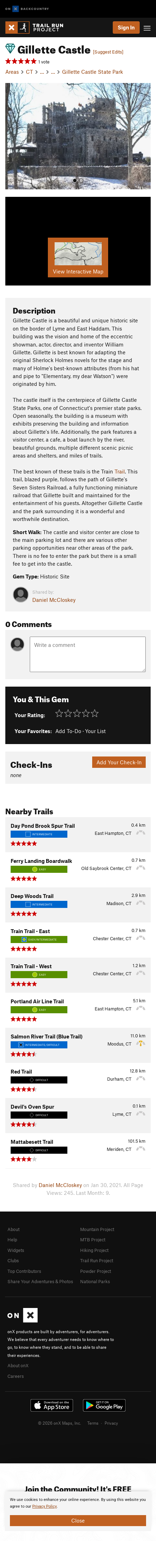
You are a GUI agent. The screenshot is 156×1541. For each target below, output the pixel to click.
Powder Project (95, 1271)
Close (78, 1520)
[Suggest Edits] (108, 52)
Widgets (15, 1250)
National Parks (95, 1281)
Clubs (13, 1260)
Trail (120, 471)
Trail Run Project (96, 1260)
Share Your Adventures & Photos (40, 1281)
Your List (95, 731)
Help (12, 1239)
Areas (12, 71)
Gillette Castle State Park (92, 71)
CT (29, 71)
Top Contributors (24, 1271)
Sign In (126, 27)
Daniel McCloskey (54, 600)
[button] (12, 136)
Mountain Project (97, 1229)
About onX (18, 1365)
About (13, 1229)
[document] (78, 1511)
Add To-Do (68, 731)
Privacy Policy (44, 1506)
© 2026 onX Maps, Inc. (59, 1422)
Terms (93, 1422)
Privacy (111, 1422)
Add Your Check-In (119, 762)
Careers (15, 1376)
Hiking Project (94, 1250)
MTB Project (92, 1239)
